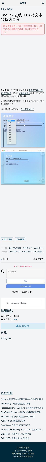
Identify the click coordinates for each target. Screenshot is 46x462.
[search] (22, 303)
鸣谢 (32, 454)
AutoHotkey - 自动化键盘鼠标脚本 (16, 404)
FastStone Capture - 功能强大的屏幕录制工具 (21, 412)
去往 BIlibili (26, 109)
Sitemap (25, 454)
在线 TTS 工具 (7, 239)
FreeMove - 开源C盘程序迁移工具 (16, 425)
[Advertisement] (23, 61)
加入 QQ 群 (6, 338)
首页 (3, 9)
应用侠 (23, 3)
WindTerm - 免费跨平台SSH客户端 (16, 434)
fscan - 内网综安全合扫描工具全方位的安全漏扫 (22, 399)
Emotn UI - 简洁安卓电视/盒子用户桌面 (18, 417)
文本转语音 (23, 93)
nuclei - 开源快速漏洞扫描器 (13, 421)
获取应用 (24, 326)
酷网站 (10, 9)
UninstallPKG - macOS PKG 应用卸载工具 (27, 251)
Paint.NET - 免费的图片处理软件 (15, 438)
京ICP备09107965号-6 (23, 456)
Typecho (20, 451)
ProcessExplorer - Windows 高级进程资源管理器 (22, 408)
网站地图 (16, 454)
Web (15, 319)
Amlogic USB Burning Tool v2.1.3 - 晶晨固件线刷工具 (23, 430)
